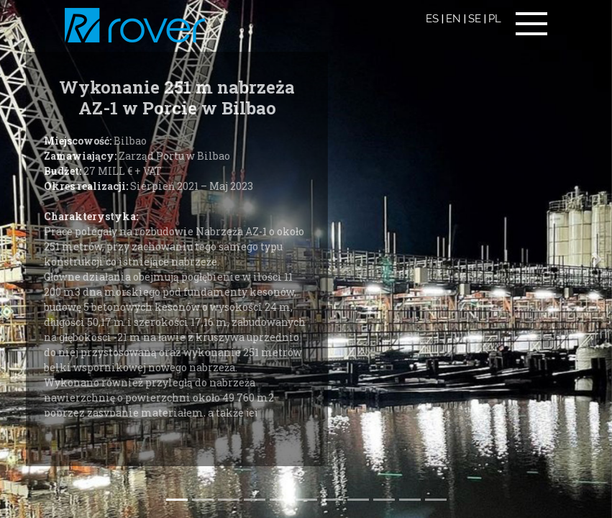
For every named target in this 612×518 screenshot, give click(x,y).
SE (474, 18)
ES (432, 18)
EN (453, 18)
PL (494, 18)
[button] (596, 259)
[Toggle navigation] (531, 23)
